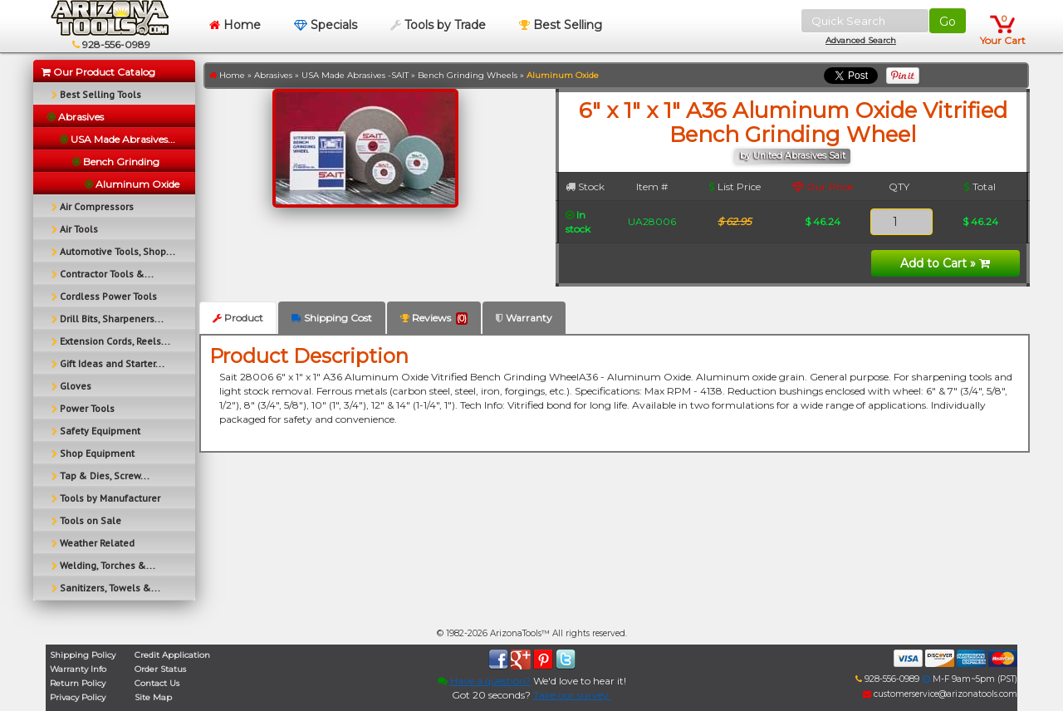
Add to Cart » (945, 263)
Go (947, 21)
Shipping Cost (331, 317)
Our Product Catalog (98, 72)
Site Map (153, 697)
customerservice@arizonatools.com (940, 694)
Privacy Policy (77, 697)
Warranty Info (78, 669)
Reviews (434, 318)
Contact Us (157, 683)
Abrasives (273, 75)
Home (235, 24)
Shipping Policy (82, 655)
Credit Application (172, 655)
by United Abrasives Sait (792, 155)
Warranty (524, 317)
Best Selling (560, 24)
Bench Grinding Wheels (467, 75)
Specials (325, 24)
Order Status (160, 669)
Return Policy (77, 683)
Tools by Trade (438, 24)
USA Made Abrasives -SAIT (355, 75)
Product (238, 317)
